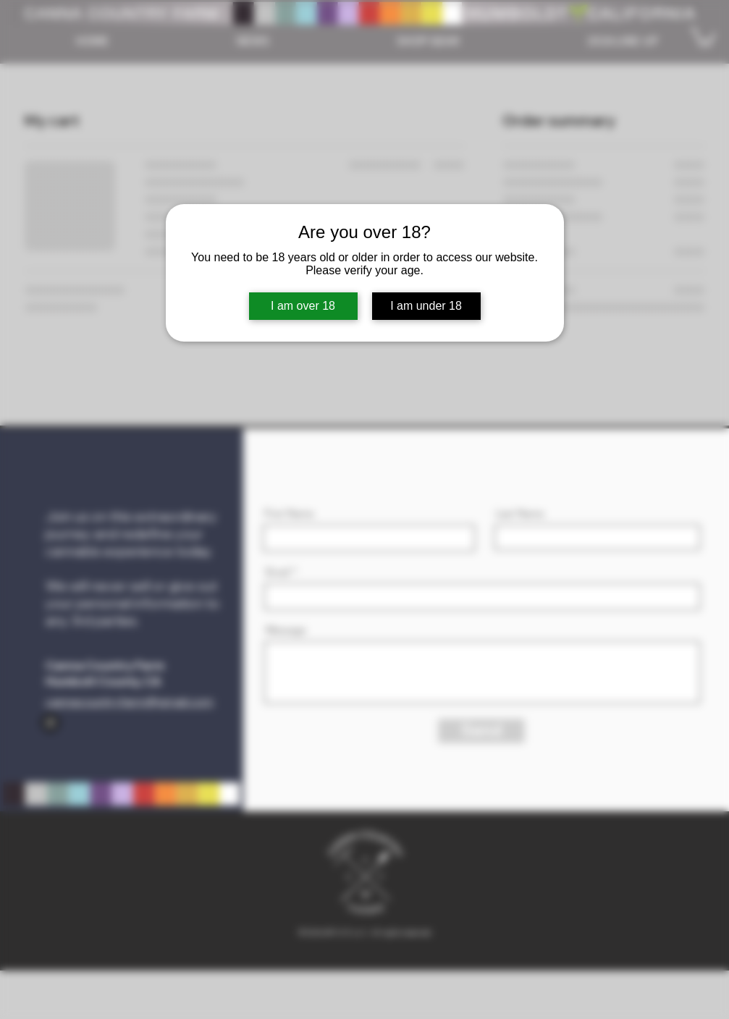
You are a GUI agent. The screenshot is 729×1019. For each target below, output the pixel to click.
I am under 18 (426, 306)
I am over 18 (303, 306)
